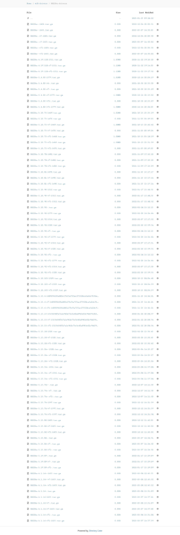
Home (29, 3)
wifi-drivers (41, 3)
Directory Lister (95, 531)
